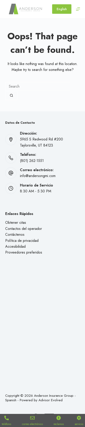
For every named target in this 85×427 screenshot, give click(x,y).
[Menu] (78, 9)
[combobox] (37, 86)
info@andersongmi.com (38, 175)
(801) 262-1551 (32, 160)
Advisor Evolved (51, 400)
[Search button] (11, 95)
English (62, 9)
